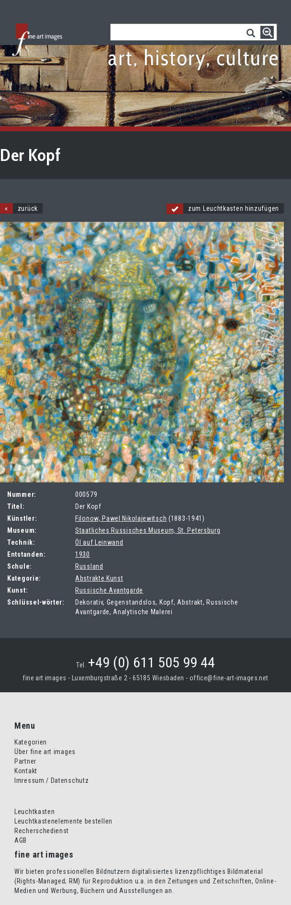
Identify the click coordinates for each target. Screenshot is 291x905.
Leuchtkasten (34, 811)
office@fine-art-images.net (229, 678)
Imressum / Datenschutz (51, 780)
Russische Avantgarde (109, 590)
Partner (25, 761)
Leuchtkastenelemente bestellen (63, 821)
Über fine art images (45, 752)
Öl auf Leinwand (99, 542)
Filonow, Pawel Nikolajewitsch (121, 518)
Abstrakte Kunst (99, 578)
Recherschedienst (41, 831)
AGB (20, 840)
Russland (89, 566)
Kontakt (25, 771)
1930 (82, 554)
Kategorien (30, 742)
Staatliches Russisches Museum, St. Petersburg (148, 530)
